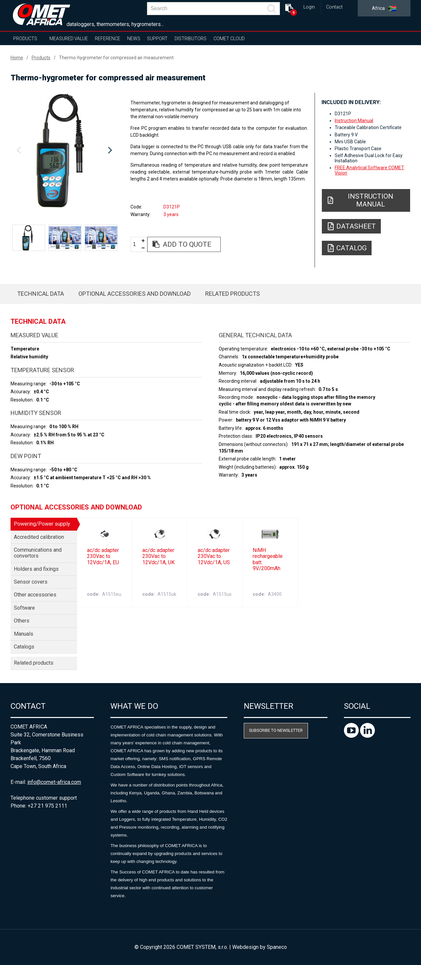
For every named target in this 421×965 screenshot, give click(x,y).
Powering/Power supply (42, 524)
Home (17, 57)
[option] (65, 150)
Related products (232, 293)
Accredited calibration (39, 537)
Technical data (40, 293)
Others (21, 621)
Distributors (191, 38)
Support (157, 38)
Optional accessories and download (134, 293)
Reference (107, 38)
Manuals (23, 634)
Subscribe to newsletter (276, 730)
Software (24, 608)
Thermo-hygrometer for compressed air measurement (116, 57)
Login (309, 7)
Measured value (68, 38)
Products (25, 38)
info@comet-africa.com (54, 782)
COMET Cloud (229, 38)
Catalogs (24, 647)
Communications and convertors (38, 553)
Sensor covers (30, 582)
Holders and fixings (36, 569)
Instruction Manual (354, 120)
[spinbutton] (137, 244)
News (133, 38)
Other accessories (35, 595)
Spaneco (277, 947)
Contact (334, 7)
